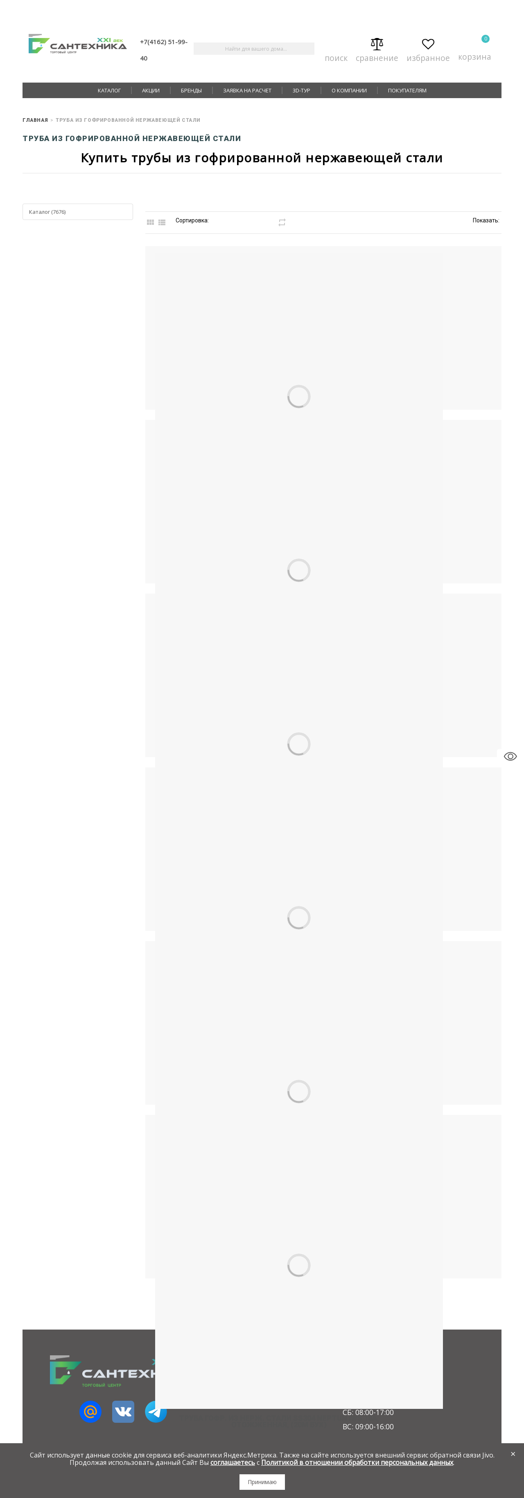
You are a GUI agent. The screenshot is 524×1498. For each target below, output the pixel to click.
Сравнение (377, 49)
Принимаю (262, 1482)
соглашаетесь (232, 1462)
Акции (151, 90)
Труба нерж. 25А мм (371, 596)
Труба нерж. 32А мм (371, 770)
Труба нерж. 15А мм (371, 248)
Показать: (486, 220)
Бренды (191, 90)
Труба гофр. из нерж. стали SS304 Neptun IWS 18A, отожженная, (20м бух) (371, 1120)
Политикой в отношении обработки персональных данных (357, 1462)
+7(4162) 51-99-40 (163, 50)
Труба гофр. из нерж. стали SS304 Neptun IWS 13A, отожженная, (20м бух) (371, 947)
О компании (349, 90)
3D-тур (301, 90)
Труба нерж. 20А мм (371, 422)
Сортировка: (192, 220)
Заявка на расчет (247, 90)
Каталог (109, 90)
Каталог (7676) (47, 211)
